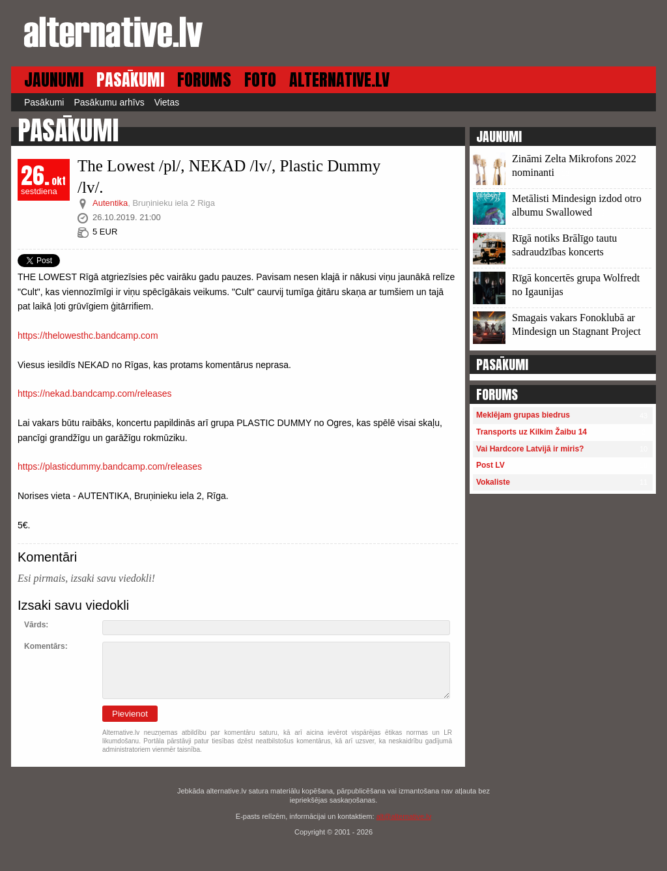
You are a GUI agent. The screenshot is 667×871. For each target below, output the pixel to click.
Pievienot (130, 714)
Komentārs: (46, 646)
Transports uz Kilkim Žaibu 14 (531, 431)
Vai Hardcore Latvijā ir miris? (530, 448)
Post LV (490, 465)
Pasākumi (44, 102)
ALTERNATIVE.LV (339, 80)
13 (565, 173)
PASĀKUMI (130, 80)
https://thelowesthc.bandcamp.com (88, 335)
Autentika (110, 203)
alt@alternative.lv (404, 816)
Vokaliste (493, 482)
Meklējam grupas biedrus (523, 415)
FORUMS (204, 80)
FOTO (260, 80)
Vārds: (36, 624)
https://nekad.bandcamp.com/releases (95, 393)
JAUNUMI (53, 80)
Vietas (167, 102)
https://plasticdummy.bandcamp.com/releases (110, 466)
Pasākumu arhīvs (109, 102)
